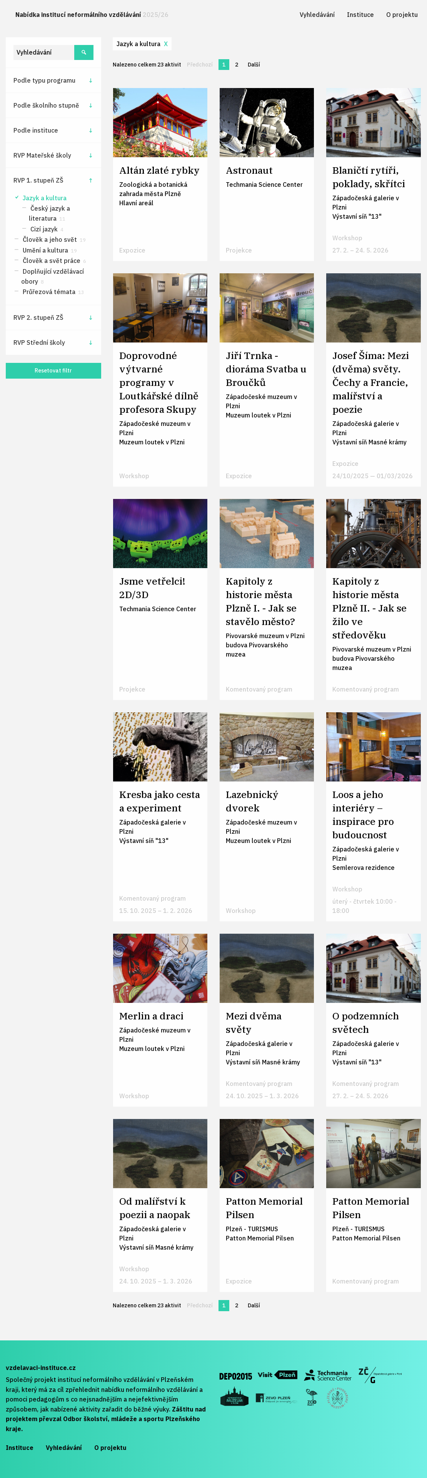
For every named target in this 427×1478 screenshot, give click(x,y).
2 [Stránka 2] (236, 64)
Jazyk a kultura (44, 198)
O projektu (402, 14)
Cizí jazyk (46, 229)
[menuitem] (92, 15)
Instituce (360, 14)
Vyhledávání (317, 14)
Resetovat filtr (53, 370)
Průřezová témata (52, 292)
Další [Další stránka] (256, 64)
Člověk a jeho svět (53, 239)
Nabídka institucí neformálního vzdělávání (91, 14)
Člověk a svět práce (53, 260)
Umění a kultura (49, 250)
